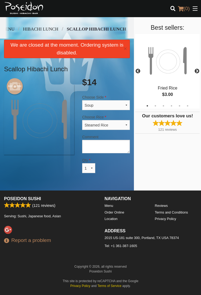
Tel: (121, 246)
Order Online (114, 212)
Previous (138, 71)
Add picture (15, 86)
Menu (109, 206)
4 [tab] (171, 106)
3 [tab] (163, 106)
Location (111, 219)
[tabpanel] (167, 71)
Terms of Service (109, 286)
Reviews (161, 206)
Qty (88, 165)
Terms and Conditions (171, 212)
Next (197, 71)
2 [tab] (155, 106)
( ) (184, 9)
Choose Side (106, 102)
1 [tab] (147, 106)
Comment (106, 144)
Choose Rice (106, 122)
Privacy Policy (165, 219)
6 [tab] (187, 106)
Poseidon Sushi (22, 198)
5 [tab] (179, 106)
